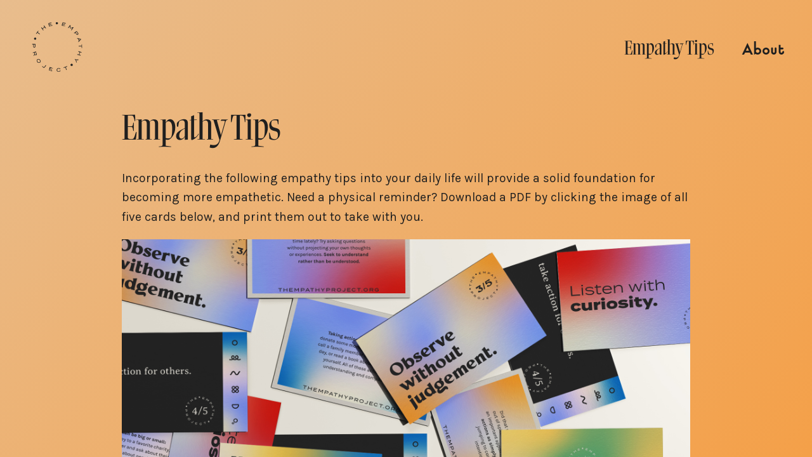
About (763, 50)
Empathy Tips (669, 48)
